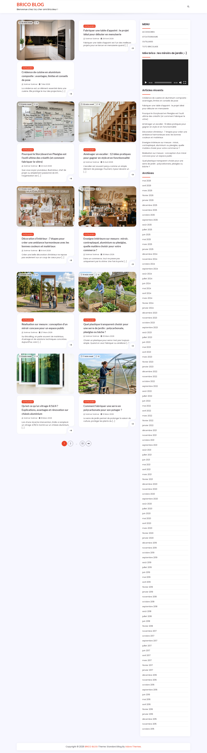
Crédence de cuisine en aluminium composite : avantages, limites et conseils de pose (45, 76)
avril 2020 (146, 523)
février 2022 (147, 420)
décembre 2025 (150, 205)
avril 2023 (146, 352)
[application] (165, 72)
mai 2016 (146, 699)
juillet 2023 (147, 337)
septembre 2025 (150, 220)
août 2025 (147, 224)
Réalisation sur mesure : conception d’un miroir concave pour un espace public (165, 154)
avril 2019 (146, 582)
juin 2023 (146, 342)
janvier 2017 (147, 670)
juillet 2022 (147, 396)
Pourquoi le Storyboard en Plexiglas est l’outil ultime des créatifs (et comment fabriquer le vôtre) (44, 158)
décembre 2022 (149, 371)
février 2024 (148, 303)
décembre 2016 (149, 675)
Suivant (88, 447)
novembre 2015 (149, 724)
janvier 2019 (147, 591)
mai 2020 (146, 518)
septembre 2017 (150, 640)
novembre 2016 (149, 680)
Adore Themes (133, 746)
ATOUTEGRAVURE (150, 36)
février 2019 (147, 587)
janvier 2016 (147, 714)
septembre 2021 (150, 445)
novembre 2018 (149, 596)
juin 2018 (146, 621)
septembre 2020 (150, 498)
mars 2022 (147, 415)
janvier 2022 (148, 425)
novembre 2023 (149, 317)
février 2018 (147, 626)
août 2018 (147, 611)
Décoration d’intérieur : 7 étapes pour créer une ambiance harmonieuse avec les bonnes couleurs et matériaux (45, 242)
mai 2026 (146, 180)
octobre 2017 (148, 636)
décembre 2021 (149, 430)
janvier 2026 (148, 200)
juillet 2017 (147, 645)
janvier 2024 (148, 308)
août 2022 (147, 391)
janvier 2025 (148, 249)
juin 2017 (146, 650)
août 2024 (147, 273)
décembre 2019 (149, 542)
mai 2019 (146, 577)
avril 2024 (146, 293)
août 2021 (146, 450)
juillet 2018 (147, 616)
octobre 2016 (148, 684)
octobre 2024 (148, 264)
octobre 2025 (148, 215)
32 (82, 447)
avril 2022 (146, 410)
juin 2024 (146, 283)
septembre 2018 (150, 606)
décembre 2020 (150, 484)
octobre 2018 (148, 601)
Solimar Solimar (30, 84)
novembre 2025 (149, 210)
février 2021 (147, 479)
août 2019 (147, 562)
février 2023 (147, 361)
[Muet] (180, 82)
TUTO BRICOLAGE (150, 46)
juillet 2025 (147, 229)
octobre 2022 (148, 381)
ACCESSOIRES (148, 32)
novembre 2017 (149, 631)
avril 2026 (146, 185)
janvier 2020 (148, 538)
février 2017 (147, 665)
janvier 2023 (148, 366)
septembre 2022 (150, 386)
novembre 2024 (150, 259)
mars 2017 (147, 660)
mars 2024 (147, 298)
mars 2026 (147, 190)
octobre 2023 (148, 322)
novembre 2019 (149, 547)
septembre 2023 (150, 327)
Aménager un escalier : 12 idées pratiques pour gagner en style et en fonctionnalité (165, 125)
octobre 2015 (148, 729)
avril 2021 (146, 469)
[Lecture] (145, 82)
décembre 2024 (150, 254)
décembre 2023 (149, 312)
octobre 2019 (148, 552)
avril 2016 (146, 704)
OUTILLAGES (28, 68)
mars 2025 (147, 244)
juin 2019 (146, 572)
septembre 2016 (150, 689)
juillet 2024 (147, 278)
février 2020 (147, 533)
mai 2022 (146, 406)
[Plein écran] (184, 82)
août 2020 (147, 503)
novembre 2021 (149, 435)
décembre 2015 (149, 719)
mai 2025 (146, 239)
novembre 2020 (149, 489)
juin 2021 (146, 459)
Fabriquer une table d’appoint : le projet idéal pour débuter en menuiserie (164, 107)
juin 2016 (146, 694)
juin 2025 (146, 234)
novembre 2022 (149, 376)
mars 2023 (147, 356)
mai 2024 (146, 288)
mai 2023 (146, 347)
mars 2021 (147, 474)
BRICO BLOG (30, 4)
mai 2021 (146, 464)
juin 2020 (146, 513)
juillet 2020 (147, 508)
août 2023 (147, 332)
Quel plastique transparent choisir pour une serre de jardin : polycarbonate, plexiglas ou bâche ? (105, 328)
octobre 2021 (148, 440)
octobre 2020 (148, 494)
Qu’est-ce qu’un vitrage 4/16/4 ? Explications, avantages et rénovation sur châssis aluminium (45, 413)
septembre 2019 (150, 557)
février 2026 (147, 195)
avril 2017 (146, 655)
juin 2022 (146, 401)
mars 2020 (147, 528)
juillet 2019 (147, 567)
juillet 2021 (147, 454)
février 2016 (147, 709)
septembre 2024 (150, 268)
